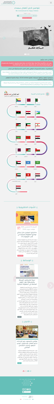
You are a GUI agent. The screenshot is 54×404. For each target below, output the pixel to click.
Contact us (26, 391)
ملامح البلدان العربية (38, 94)
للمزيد (19, 316)
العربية (29, 13)
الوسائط (27, 261)
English (25, 13)
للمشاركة (20, 255)
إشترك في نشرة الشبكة (27, 17)
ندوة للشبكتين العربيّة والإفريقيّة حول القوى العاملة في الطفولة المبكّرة (27, 282)
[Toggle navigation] (51, 2)
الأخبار (27, 322)
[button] (4, 38)
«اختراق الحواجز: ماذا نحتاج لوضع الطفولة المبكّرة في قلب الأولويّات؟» (27, 235)
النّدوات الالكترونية (27, 208)
